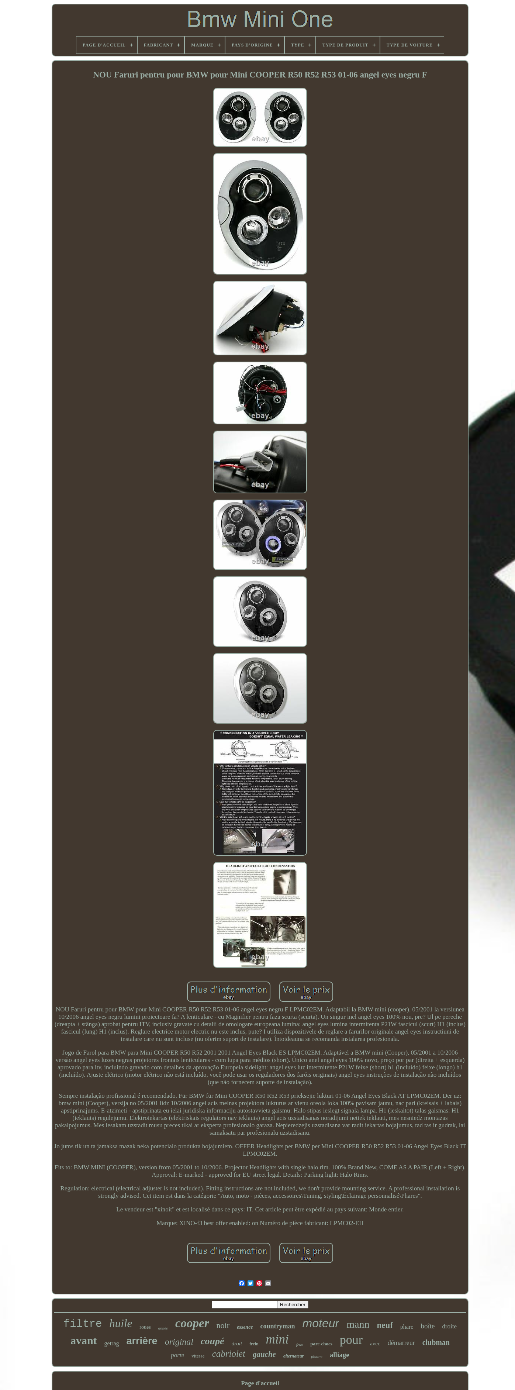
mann (357, 1324)
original (179, 1341)
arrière (142, 1340)
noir (223, 1325)
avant (83, 1340)
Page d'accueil (260, 1383)
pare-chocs (321, 1343)
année (163, 1328)
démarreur (401, 1342)
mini (277, 1339)
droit (237, 1343)
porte (177, 1355)
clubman (436, 1342)
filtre (82, 1324)
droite (449, 1326)
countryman (277, 1326)
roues (145, 1327)
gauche (264, 1354)
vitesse (197, 1356)
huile (120, 1323)
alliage (339, 1355)
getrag (111, 1343)
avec (375, 1343)
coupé (212, 1341)
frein (253, 1343)
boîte (428, 1326)
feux (299, 1344)
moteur (321, 1323)
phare (407, 1327)
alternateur (293, 1356)
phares (316, 1357)
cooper (192, 1323)
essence (245, 1327)
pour (351, 1339)
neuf (385, 1325)
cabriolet (228, 1354)
